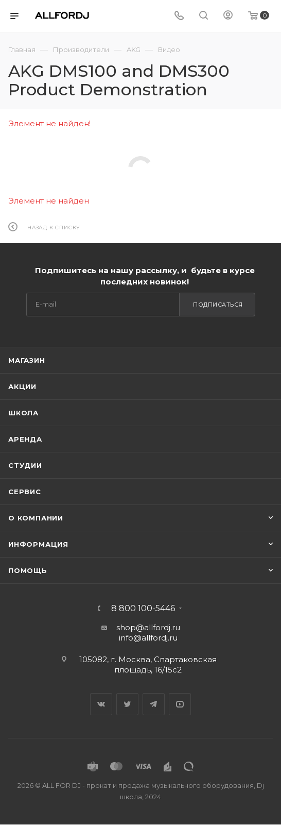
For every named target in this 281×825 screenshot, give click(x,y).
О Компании (35, 518)
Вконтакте (101, 704)
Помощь (27, 570)
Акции (22, 386)
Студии (25, 465)
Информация (38, 544)
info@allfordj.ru (148, 638)
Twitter (127, 704)
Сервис (24, 491)
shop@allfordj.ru (148, 627)
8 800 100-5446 (143, 608)
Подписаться (218, 304)
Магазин (26, 360)
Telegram (154, 704)
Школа (23, 413)
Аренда (25, 439)
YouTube (180, 704)
